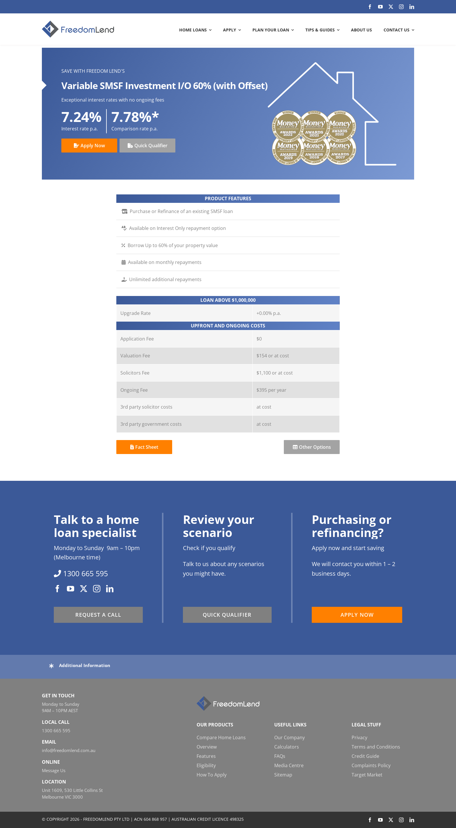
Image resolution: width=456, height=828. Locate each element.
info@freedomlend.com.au (68, 750)
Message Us (53, 770)
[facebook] (370, 6)
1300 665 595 (56, 730)
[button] (228, 665)
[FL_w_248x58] (228, 698)
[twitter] (391, 6)
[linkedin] (411, 6)
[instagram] (401, 6)
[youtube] (380, 6)
